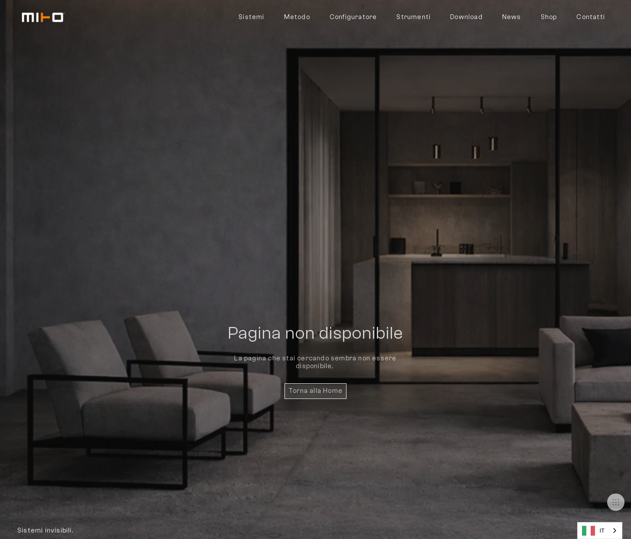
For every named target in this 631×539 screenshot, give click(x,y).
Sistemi (251, 17)
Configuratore (353, 17)
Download (466, 17)
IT (593, 531)
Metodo (297, 17)
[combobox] (599, 530)
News (511, 17)
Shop (549, 17)
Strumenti (413, 17)
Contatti (590, 17)
